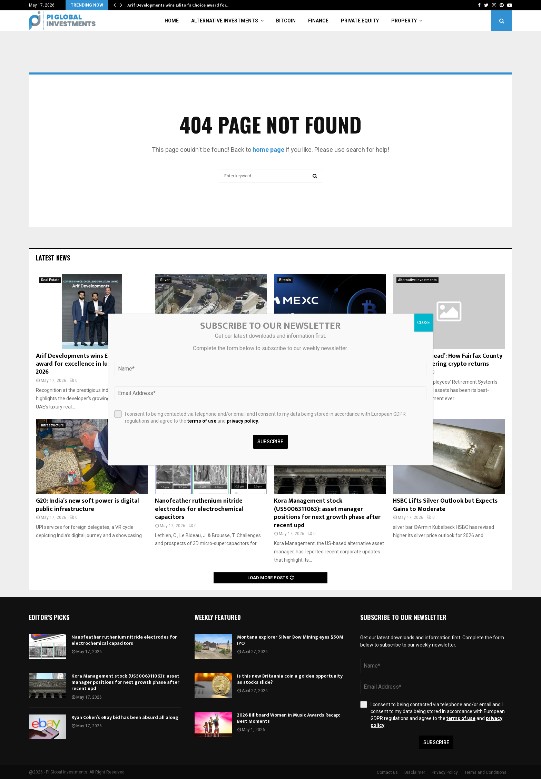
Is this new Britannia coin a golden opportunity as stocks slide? (290, 679)
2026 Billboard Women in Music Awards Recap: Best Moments (288, 718)
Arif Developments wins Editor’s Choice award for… (178, 5)
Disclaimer (414, 772)
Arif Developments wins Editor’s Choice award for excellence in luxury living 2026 (91, 364)
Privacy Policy (445, 772)
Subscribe (436, 742)
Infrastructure (52, 425)
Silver (165, 280)
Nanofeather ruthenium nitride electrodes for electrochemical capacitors (199, 509)
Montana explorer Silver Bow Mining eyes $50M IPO (290, 640)
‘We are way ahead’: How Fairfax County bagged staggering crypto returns (447, 360)
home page (268, 149)
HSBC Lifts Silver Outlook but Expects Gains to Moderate (445, 505)
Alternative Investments (224, 20)
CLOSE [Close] (423, 322)
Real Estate (50, 280)
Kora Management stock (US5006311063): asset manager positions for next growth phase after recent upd (327, 513)
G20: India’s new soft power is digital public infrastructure (87, 505)
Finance (318, 20)
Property (404, 20)
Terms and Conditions (485, 772)
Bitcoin (286, 20)
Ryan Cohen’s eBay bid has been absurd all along (124, 717)
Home (172, 20)
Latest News (53, 257)
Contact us (387, 772)
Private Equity (360, 20)
